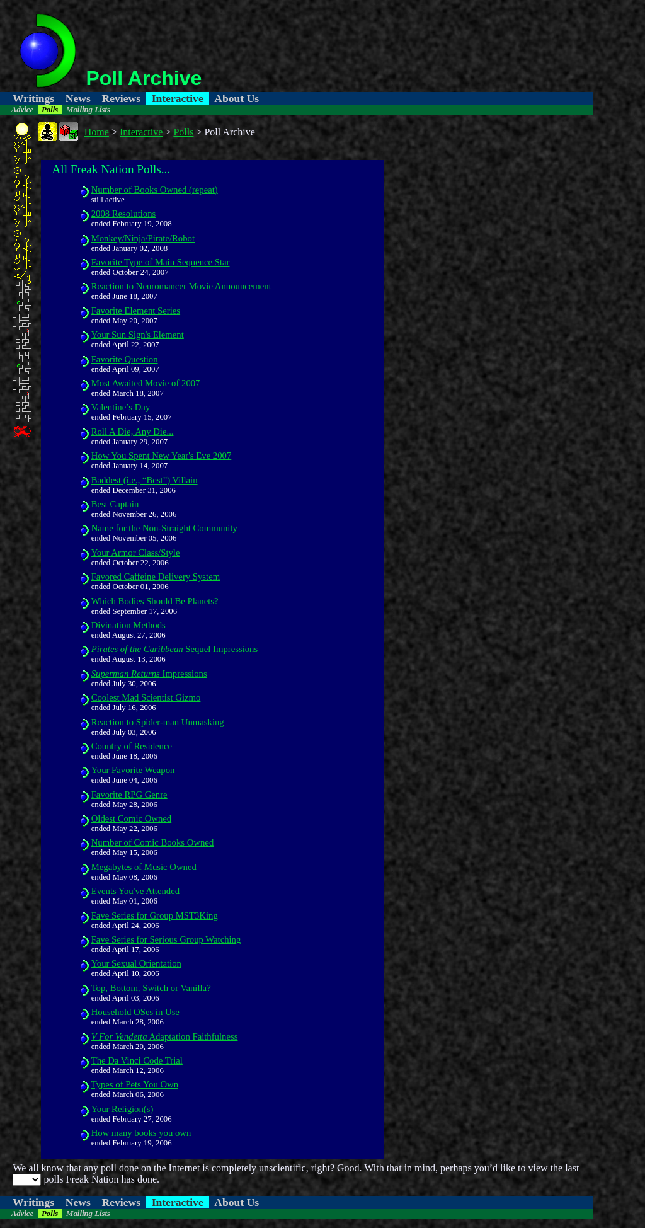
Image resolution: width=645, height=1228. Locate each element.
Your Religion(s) (122, 1109)
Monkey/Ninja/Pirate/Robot (143, 238)
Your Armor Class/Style (135, 553)
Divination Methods (128, 625)
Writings (33, 98)
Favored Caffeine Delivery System (155, 576)
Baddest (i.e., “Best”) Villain (144, 480)
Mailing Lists (88, 109)
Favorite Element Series (135, 311)
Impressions (149, 674)
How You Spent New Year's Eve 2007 (161, 455)
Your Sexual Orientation (136, 963)
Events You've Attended (135, 891)
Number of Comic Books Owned (152, 842)
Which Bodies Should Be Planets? (155, 601)
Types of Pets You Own (134, 1084)
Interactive (177, 98)
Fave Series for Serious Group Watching (166, 939)
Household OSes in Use (135, 1012)
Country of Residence (131, 746)
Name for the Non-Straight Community (164, 528)
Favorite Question (124, 359)
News (78, 98)
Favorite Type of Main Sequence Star (160, 262)
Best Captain (115, 504)
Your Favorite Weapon (133, 770)
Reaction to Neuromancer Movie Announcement (181, 286)
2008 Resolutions (123, 214)
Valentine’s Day (121, 407)
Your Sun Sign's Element (137, 335)
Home (96, 132)
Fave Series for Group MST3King (154, 915)
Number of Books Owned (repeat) (154, 190)
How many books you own (141, 1133)
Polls (50, 109)
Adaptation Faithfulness (164, 1036)
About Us (236, 98)
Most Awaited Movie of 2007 (145, 383)
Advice (22, 109)
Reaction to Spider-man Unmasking (157, 722)
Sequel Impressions (174, 649)
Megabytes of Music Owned (144, 867)
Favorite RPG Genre (129, 794)
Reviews (120, 98)
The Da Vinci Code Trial (137, 1060)
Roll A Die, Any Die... (132, 432)
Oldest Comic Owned (131, 818)
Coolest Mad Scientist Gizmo (146, 697)
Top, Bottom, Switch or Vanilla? (151, 988)
